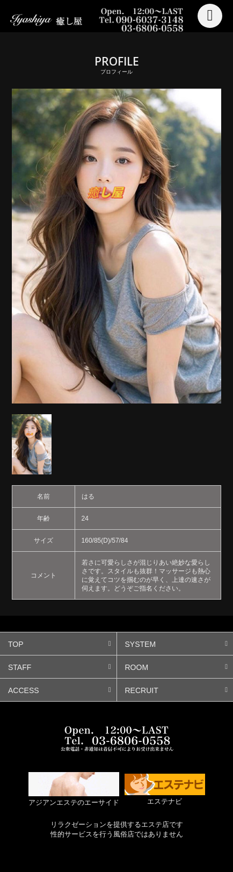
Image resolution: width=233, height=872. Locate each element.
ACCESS (23, 690)
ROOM (137, 667)
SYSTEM (140, 644)
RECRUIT (141, 690)
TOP (16, 644)
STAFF (19, 667)
